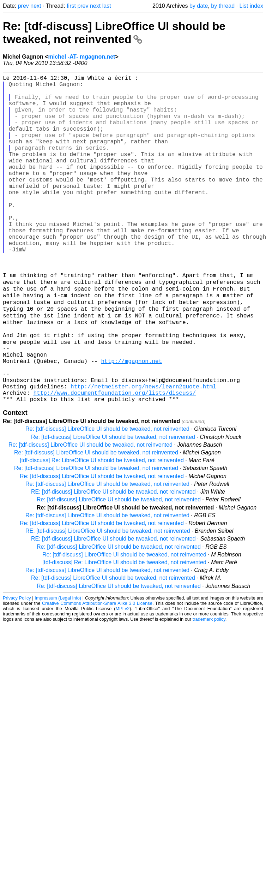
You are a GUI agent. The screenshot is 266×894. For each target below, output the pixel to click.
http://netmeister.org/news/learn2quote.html (143, 452)
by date (198, 6)
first (71, 6)
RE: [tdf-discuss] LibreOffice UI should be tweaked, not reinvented (113, 560)
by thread (223, 6)
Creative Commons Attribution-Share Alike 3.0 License (97, 671)
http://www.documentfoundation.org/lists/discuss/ (114, 460)
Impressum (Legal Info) (58, 666)
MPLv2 (122, 677)
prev (23, 6)
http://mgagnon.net (131, 421)
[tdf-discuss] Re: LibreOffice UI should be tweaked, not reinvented (102, 529)
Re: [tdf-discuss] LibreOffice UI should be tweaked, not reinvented (114, 33)
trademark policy (209, 687)
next (35, 6)
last (106, 6)
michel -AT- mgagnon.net (81, 57)
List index (251, 6)
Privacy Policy (17, 666)
